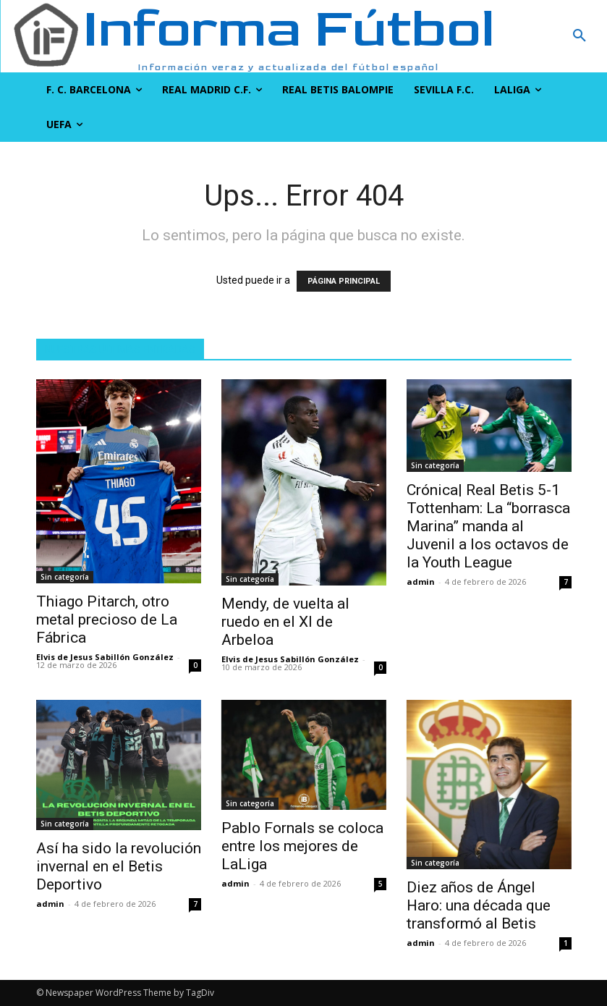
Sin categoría (65, 577)
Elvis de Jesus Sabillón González (105, 656)
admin (421, 581)
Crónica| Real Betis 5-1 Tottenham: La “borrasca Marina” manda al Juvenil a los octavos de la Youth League (488, 526)
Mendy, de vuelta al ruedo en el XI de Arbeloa (285, 621)
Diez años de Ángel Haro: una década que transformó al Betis (479, 905)
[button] (531, 36)
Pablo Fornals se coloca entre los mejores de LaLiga (302, 846)
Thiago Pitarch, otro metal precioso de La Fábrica (106, 619)
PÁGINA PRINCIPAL (343, 281)
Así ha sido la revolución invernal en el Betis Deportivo (118, 866)
